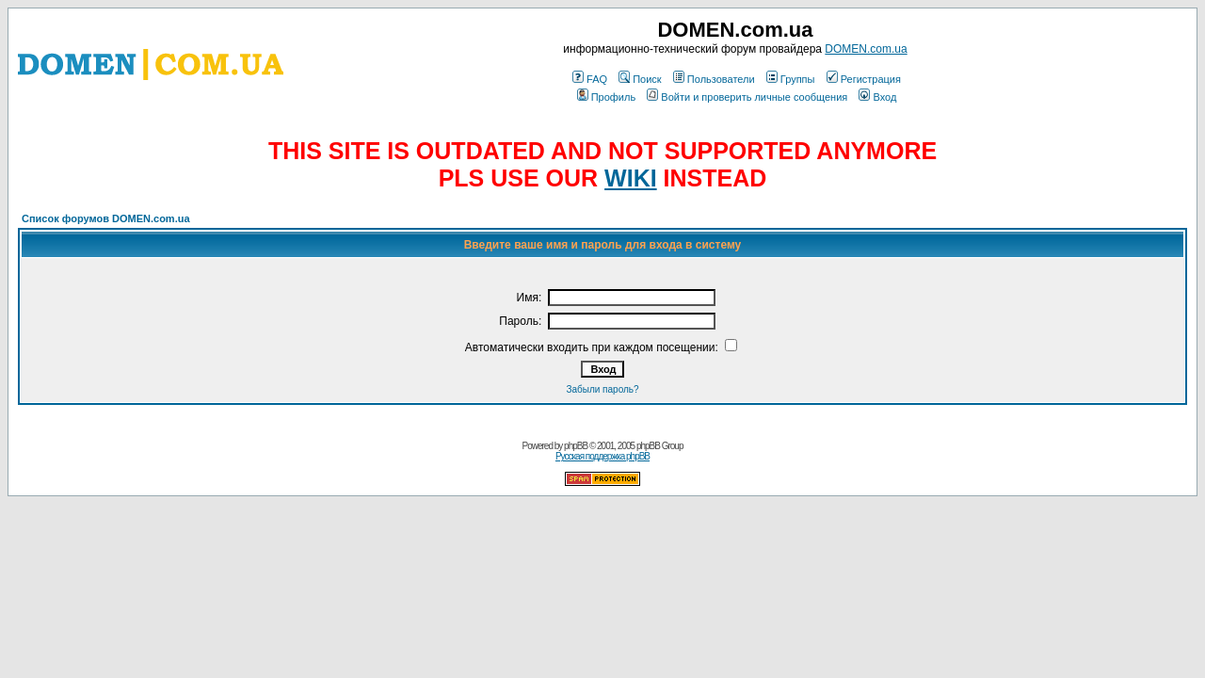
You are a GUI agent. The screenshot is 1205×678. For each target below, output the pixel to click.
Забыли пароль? (602, 389)
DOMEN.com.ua (866, 49)
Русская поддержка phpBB (602, 456)
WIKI (630, 178)
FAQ (589, 79)
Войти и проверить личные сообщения (747, 97)
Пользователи (714, 79)
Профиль (606, 97)
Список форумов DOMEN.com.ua (106, 218)
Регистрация (864, 79)
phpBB (575, 446)
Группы (790, 79)
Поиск (640, 79)
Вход (877, 97)
